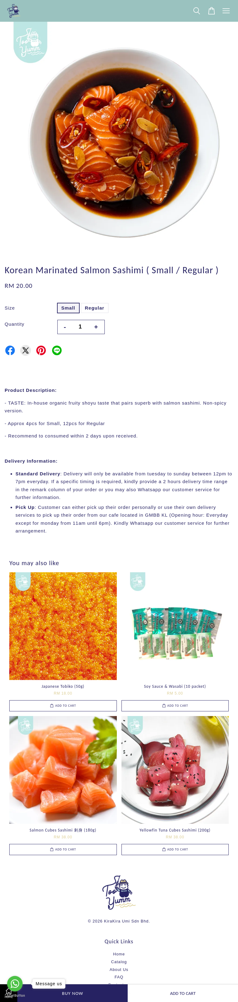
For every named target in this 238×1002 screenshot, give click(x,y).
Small (68, 308)
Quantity (14, 324)
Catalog (119, 961)
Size (10, 308)
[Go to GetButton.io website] (15, 996)
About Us (119, 969)
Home (119, 954)
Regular (94, 308)
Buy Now (72, 993)
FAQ (119, 977)
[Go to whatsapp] (15, 983)
